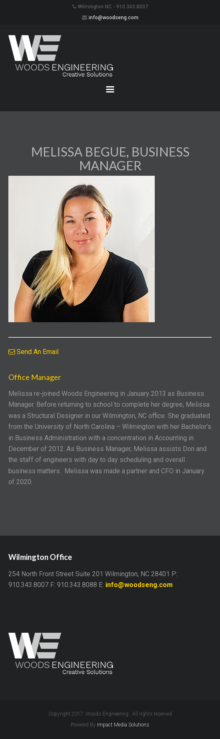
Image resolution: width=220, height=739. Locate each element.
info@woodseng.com (113, 18)
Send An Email (33, 352)
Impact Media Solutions (123, 725)
